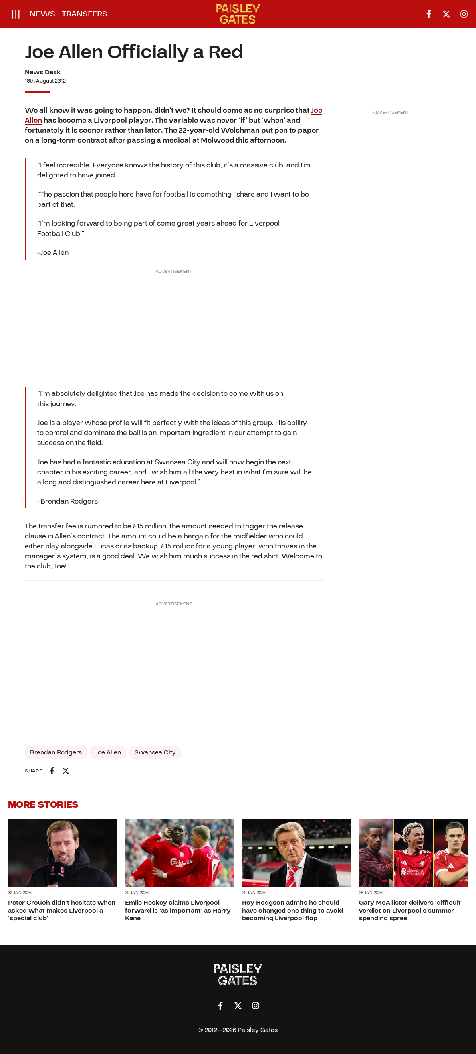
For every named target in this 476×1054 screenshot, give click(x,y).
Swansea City (155, 752)
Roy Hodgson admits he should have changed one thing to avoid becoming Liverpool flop (292, 910)
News (42, 14)
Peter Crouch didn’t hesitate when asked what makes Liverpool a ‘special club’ (61, 910)
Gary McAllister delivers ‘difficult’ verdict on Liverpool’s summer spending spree (410, 910)
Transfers (84, 14)
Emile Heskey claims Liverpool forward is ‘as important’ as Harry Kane (178, 910)
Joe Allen (108, 752)
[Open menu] (16, 14)
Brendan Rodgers (56, 752)
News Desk (43, 72)
